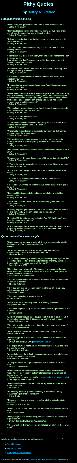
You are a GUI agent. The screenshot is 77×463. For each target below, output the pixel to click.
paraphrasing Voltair (42, 342)
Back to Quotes (14, 448)
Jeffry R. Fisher (41, 12)
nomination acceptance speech (55, 377)
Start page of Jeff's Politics (19, 453)
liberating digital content (50, 459)
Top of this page (14, 444)
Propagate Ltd (33, 459)
